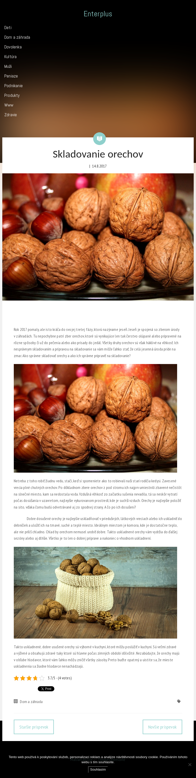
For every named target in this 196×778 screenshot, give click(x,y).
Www (9, 105)
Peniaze (11, 76)
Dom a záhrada (17, 37)
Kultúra (10, 56)
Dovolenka (13, 47)
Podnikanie (13, 85)
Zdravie (10, 115)
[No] (189, 764)
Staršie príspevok (33, 727)
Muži (8, 66)
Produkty (12, 95)
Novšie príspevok (162, 727)
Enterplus (98, 14)
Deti (7, 27)
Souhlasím (98, 769)
